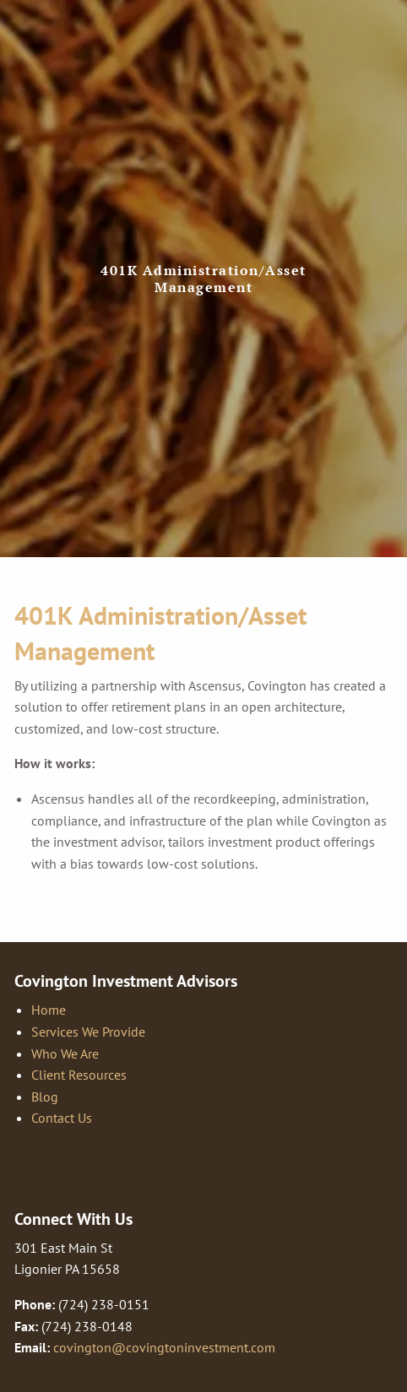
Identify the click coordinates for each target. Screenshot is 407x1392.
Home (48, 1009)
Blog (44, 1096)
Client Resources (79, 1074)
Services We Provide (88, 1031)
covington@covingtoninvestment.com (164, 1347)
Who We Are (65, 1053)
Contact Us (61, 1117)
